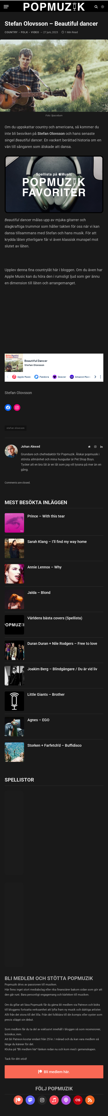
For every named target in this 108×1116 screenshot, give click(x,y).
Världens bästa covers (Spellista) (54, 618)
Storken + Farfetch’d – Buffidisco (54, 745)
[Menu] (6, 6)
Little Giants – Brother (46, 694)
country (11, 32)
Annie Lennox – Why (44, 567)
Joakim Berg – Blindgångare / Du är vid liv (62, 669)
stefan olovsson (16, 428)
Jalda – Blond (38, 592)
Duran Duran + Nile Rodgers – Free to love (62, 643)
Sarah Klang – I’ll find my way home (57, 541)
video (35, 32)
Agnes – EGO (38, 720)
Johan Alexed (30, 446)
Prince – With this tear (46, 516)
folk (24, 32)
